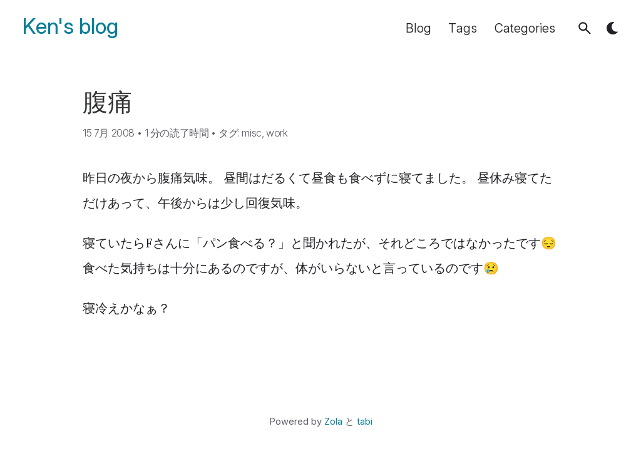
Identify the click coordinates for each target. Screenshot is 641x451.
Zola (333, 421)
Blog (418, 28)
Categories (525, 28)
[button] (585, 28)
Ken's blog (70, 26)
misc (251, 133)
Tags (462, 28)
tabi (364, 421)
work (276, 133)
